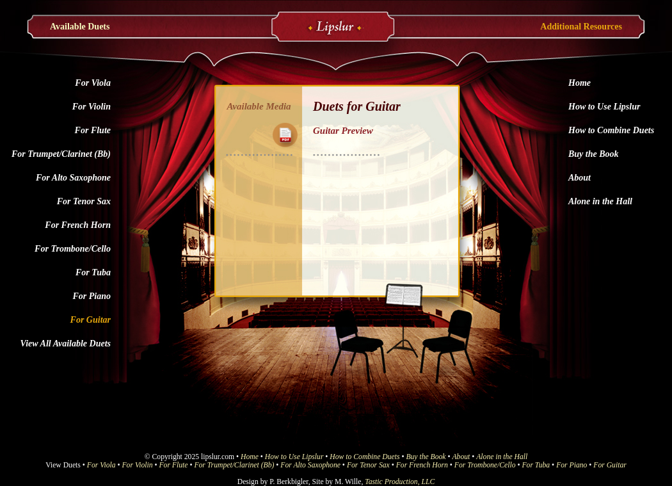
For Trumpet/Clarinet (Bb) (61, 154)
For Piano (91, 296)
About (579, 177)
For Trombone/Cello (73, 249)
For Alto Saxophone (73, 177)
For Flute (93, 130)
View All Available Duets (65, 343)
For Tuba (93, 272)
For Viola (93, 83)
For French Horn (78, 225)
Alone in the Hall (600, 201)
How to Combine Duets (611, 130)
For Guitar (90, 320)
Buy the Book (593, 154)
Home (579, 83)
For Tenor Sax (84, 201)
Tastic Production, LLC (400, 482)
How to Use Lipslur (604, 106)
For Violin (91, 106)
